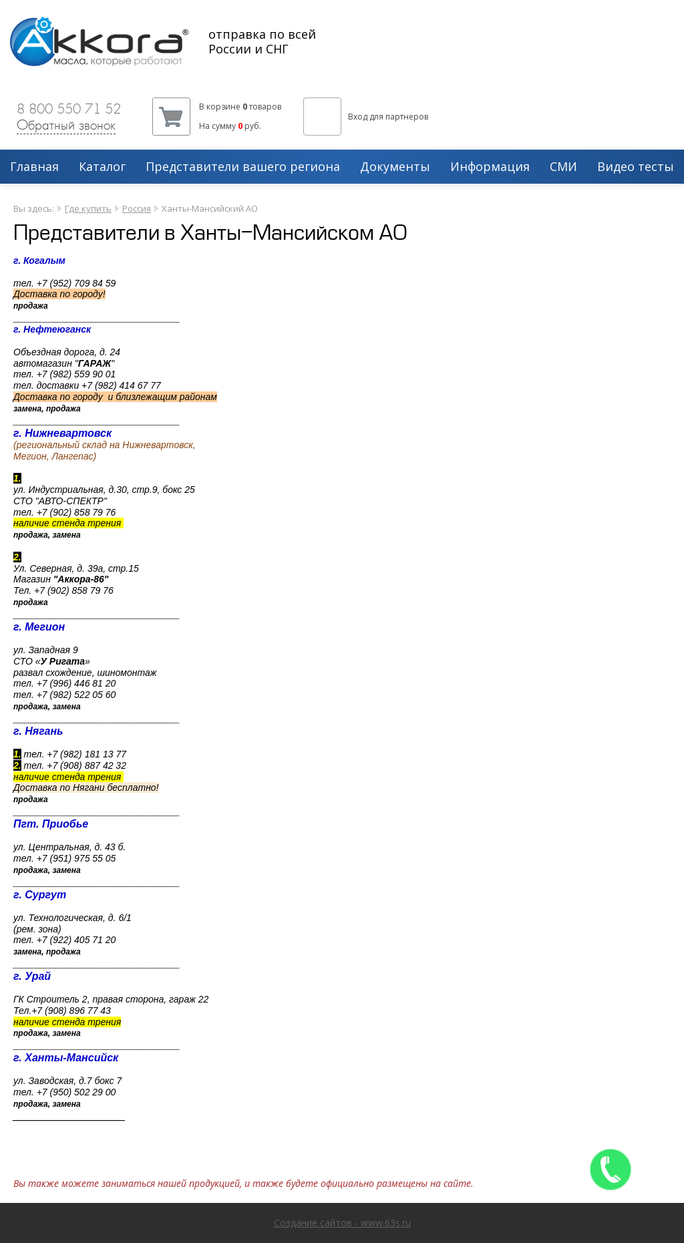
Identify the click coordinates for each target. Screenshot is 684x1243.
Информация (490, 167)
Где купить (88, 208)
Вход (357, 116)
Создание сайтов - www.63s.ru (342, 1222)
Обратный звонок (66, 125)
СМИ (563, 167)
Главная (34, 167)
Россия (136, 208)
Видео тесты (635, 167)
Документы (395, 167)
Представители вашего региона (243, 167)
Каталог (102, 167)
